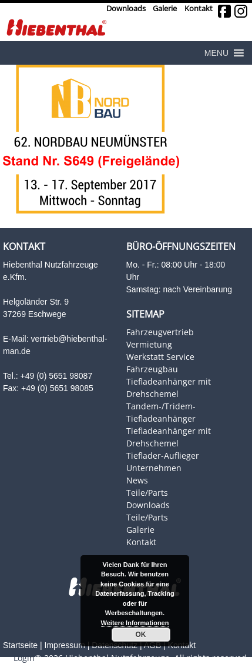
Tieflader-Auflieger (162, 455)
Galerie (165, 9)
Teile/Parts (147, 492)
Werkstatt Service (160, 356)
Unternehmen (154, 467)
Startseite (20, 645)
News (137, 480)
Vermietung (149, 344)
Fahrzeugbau (152, 369)
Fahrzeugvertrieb (160, 332)
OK (141, 634)
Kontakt (198, 9)
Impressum (65, 645)
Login (24, 657)
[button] (216, 53)
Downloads (126, 9)
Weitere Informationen (135, 622)
